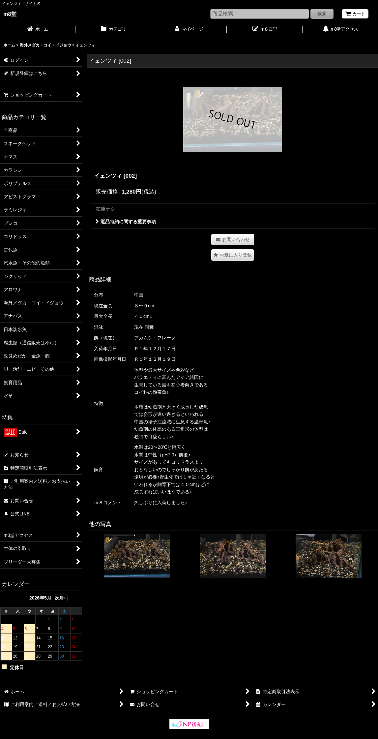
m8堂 (9, 14)
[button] (232, 255)
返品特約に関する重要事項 (126, 221)
